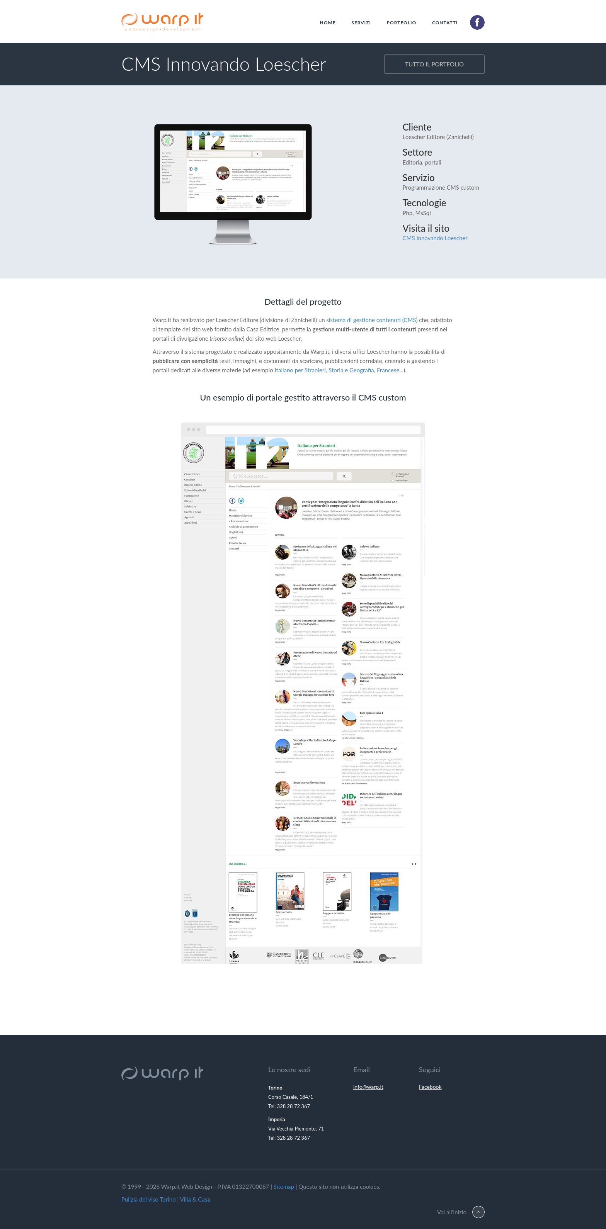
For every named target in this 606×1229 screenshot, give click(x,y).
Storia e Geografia (351, 370)
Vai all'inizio (451, 1212)
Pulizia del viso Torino (148, 1199)
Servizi (361, 22)
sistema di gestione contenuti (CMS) (372, 319)
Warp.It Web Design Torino (162, 24)
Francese (388, 370)
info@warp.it (368, 1086)
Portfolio (402, 22)
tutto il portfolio (434, 64)
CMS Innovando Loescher (435, 237)
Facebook (430, 1086)
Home (328, 22)
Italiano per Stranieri (300, 370)
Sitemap (284, 1186)
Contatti (445, 22)
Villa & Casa (195, 1199)
